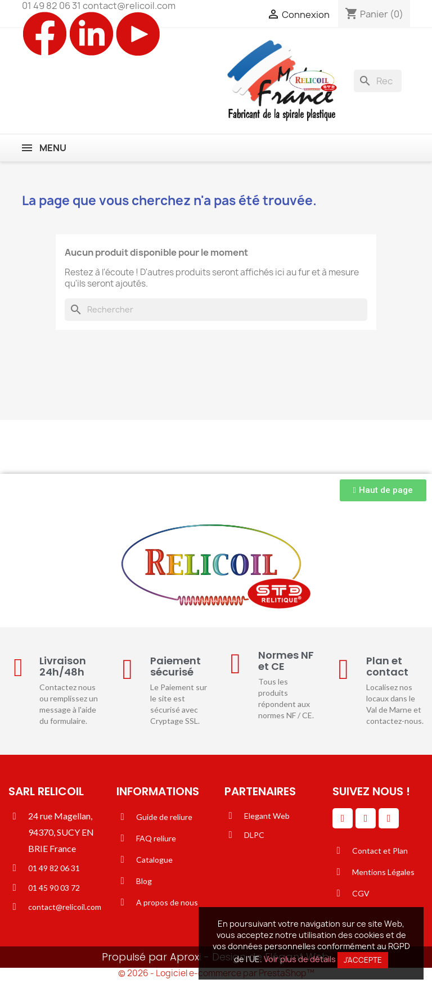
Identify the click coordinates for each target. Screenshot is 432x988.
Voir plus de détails (300, 959)
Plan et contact (387, 666)
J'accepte (363, 960)
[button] (383, 490)
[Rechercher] (378, 81)
